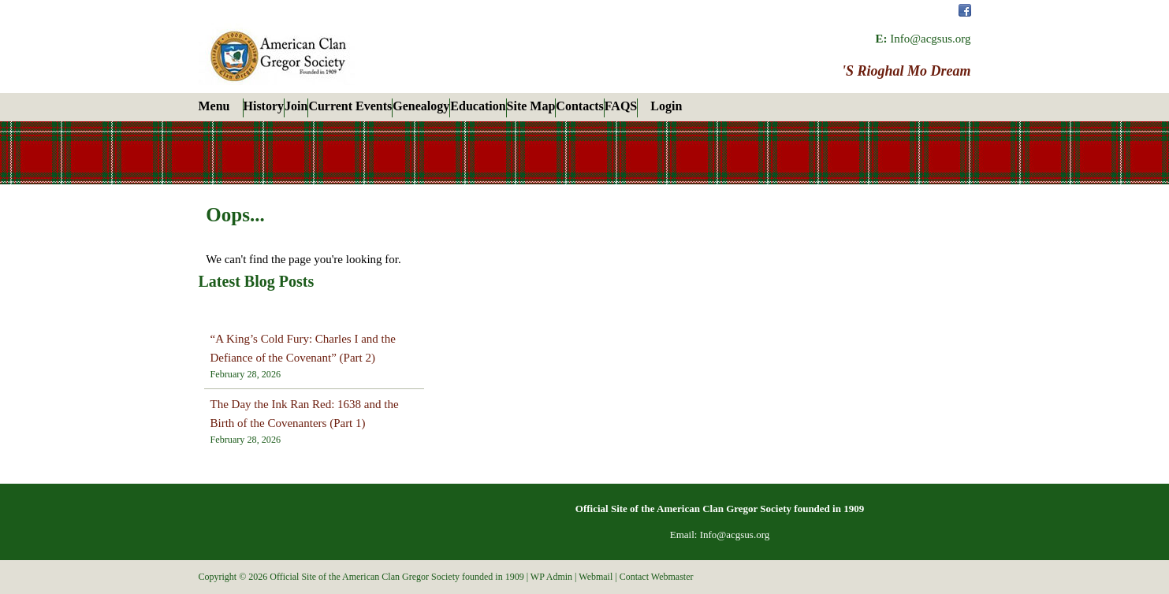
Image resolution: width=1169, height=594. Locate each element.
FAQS (621, 106)
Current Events (350, 106)
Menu (214, 106)
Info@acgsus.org (930, 38)
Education (477, 106)
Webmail (595, 576)
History (264, 106)
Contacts (579, 106)
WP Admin (551, 576)
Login (666, 106)
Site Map (531, 106)
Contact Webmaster (657, 576)
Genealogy (421, 106)
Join (296, 106)
